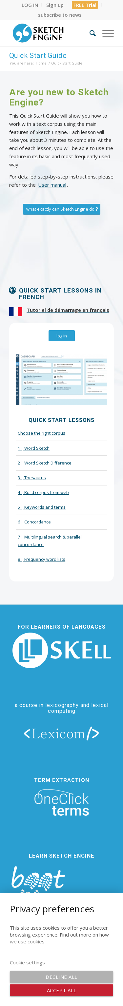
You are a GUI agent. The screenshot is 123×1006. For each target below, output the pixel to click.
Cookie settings (27, 962)
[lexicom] (62, 733)
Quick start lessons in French (60, 294)
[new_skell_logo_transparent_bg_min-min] (61, 650)
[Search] (89, 33)
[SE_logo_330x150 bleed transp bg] (51, 33)
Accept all (61, 990)
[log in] (62, 335)
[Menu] (105, 33)
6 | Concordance (34, 522)
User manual (52, 184)
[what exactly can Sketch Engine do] (61, 209)
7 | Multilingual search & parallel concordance (50, 540)
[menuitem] (30, 5)
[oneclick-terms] (61, 802)
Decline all (61, 977)
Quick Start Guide (38, 55)
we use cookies (27, 941)
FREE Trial (84, 5)
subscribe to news (60, 14)
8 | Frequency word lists (41, 559)
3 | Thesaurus (32, 478)
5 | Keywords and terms (42, 507)
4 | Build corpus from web (43, 492)
